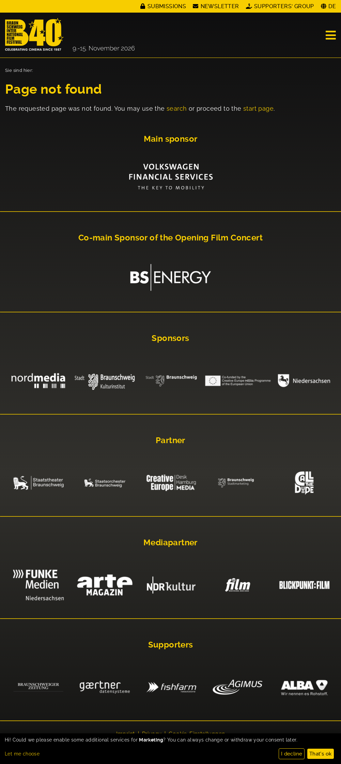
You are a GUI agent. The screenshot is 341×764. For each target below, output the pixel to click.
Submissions (167, 6)
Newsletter (220, 6)
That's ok (320, 754)
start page (258, 108)
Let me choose (22, 753)
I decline (292, 754)
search (177, 108)
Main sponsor (171, 139)
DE (332, 6)
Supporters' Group (284, 6)
